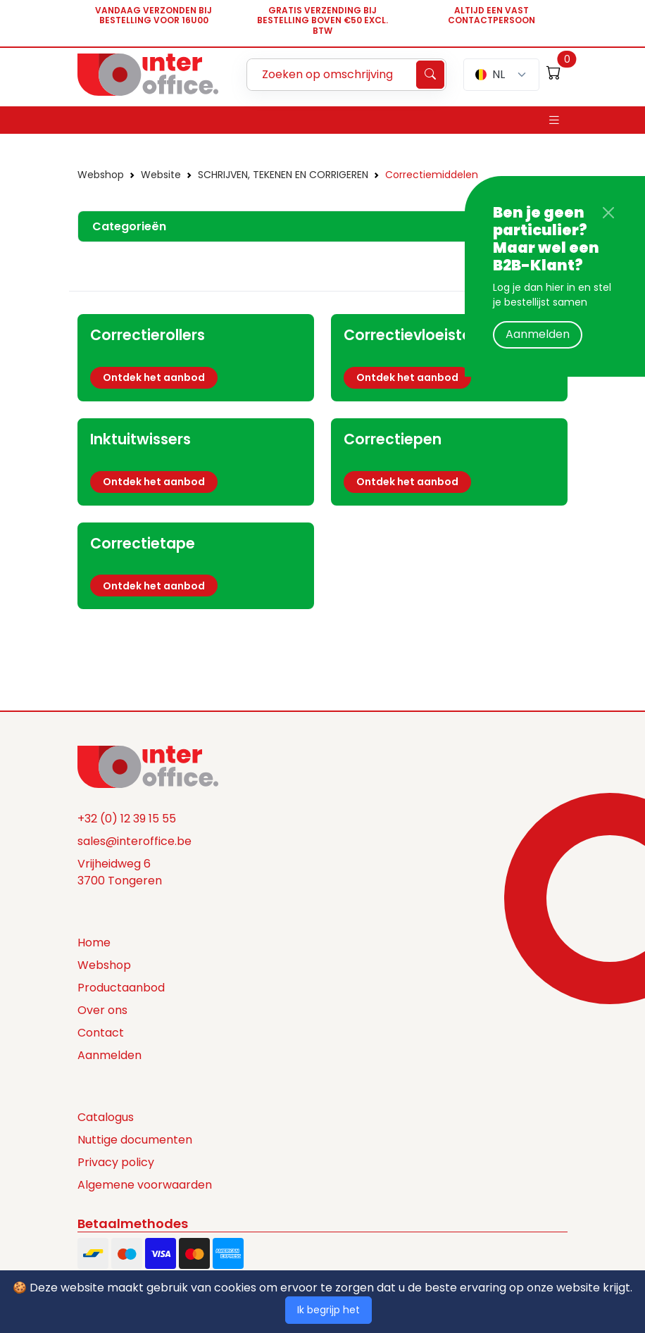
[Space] (147, 766)
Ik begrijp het (328, 1310)
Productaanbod (121, 988)
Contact (100, 1033)
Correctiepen (393, 439)
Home (94, 942)
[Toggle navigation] (554, 120)
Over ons (102, 1010)
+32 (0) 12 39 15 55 (126, 819)
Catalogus (105, 1117)
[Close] (608, 212)
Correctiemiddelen (431, 175)
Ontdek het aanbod (154, 377)
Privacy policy (115, 1162)
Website (161, 175)
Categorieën (129, 226)
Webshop (100, 175)
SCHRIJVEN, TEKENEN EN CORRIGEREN (283, 175)
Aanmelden (538, 334)
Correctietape (142, 543)
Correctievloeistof (410, 335)
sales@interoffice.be (134, 841)
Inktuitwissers (140, 439)
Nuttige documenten (134, 1140)
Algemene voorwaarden (144, 1185)
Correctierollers (147, 335)
